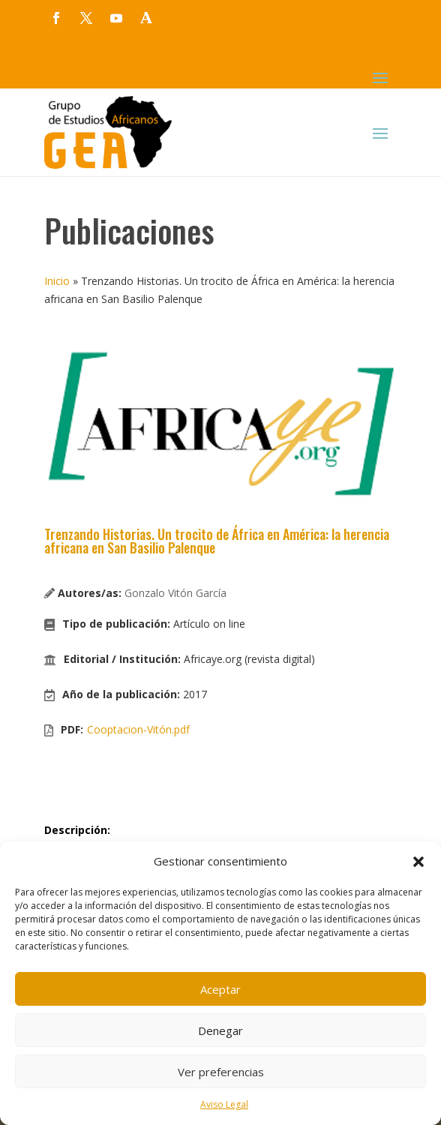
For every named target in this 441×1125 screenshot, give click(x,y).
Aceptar (220, 989)
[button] (418, 861)
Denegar (220, 1030)
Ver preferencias (221, 1071)
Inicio (57, 281)
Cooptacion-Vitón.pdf (138, 729)
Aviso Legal (224, 1104)
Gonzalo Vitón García (175, 593)
